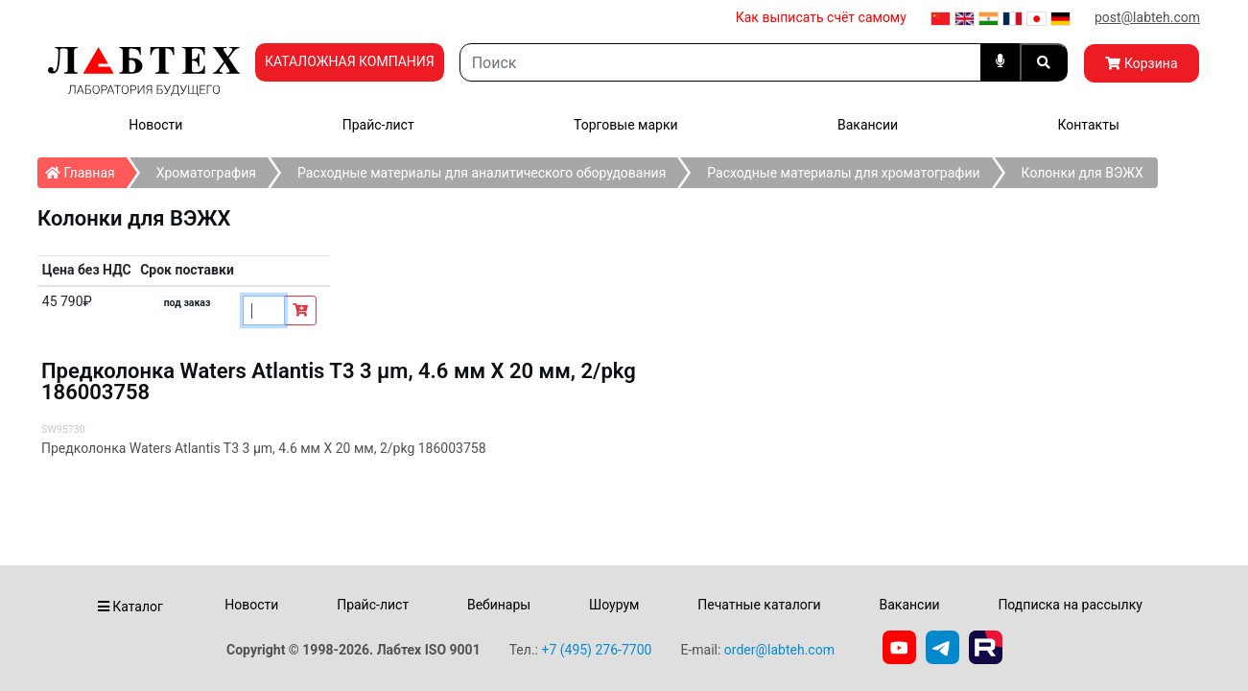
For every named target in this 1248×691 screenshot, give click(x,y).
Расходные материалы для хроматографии (843, 172)
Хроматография (206, 172)
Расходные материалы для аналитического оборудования (481, 172)
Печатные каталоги (758, 604)
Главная (86, 168)
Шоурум (614, 604)
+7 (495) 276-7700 (596, 649)
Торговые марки (626, 124)
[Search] (720, 62)
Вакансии (867, 124)
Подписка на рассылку (1070, 604)
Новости (155, 124)
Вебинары (498, 604)
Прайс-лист (378, 124)
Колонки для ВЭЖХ (1082, 172)
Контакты (1087, 124)
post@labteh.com (1147, 17)
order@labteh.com (779, 649)
